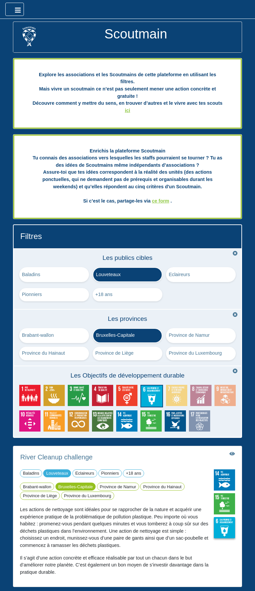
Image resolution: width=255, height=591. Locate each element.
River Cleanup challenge (56, 457)
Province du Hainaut (43, 353)
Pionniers (32, 294)
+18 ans (104, 294)
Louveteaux (108, 274)
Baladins (31, 274)
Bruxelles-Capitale (115, 335)
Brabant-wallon (38, 335)
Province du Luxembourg (195, 353)
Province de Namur (189, 335)
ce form (160, 201)
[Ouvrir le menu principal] (14, 9)
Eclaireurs (179, 274)
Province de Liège (114, 353)
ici (127, 110)
